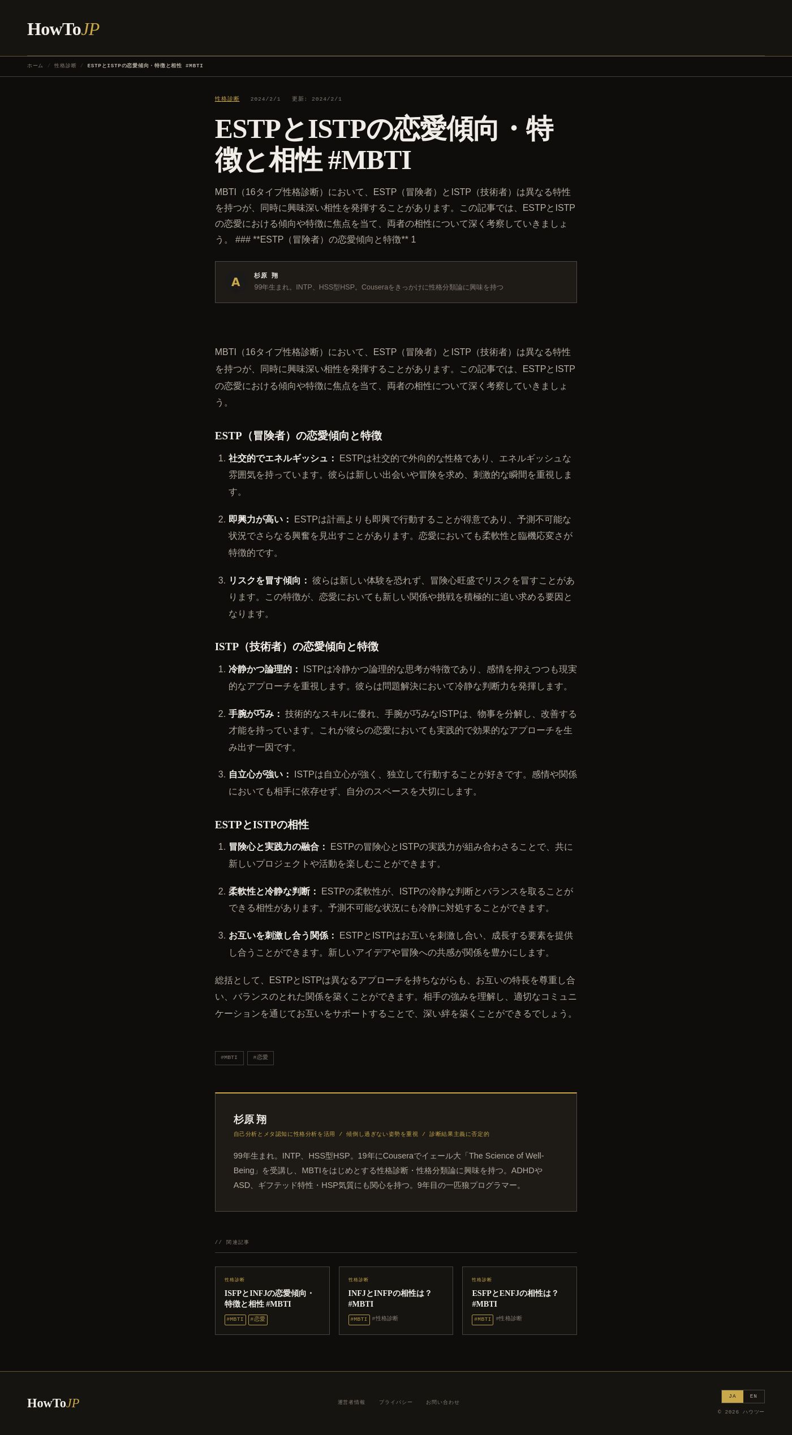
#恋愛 (260, 1057)
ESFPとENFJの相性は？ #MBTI (515, 1298)
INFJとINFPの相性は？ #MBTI (390, 1298)
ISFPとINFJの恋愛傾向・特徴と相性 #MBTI (270, 1298)
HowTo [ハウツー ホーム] (63, 29)
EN (753, 1396)
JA (732, 1396)
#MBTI (229, 1057)
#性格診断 (385, 1319)
